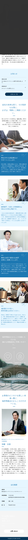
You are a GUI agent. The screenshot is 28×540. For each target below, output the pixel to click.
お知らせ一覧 (14, 94)
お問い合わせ (14, 531)
